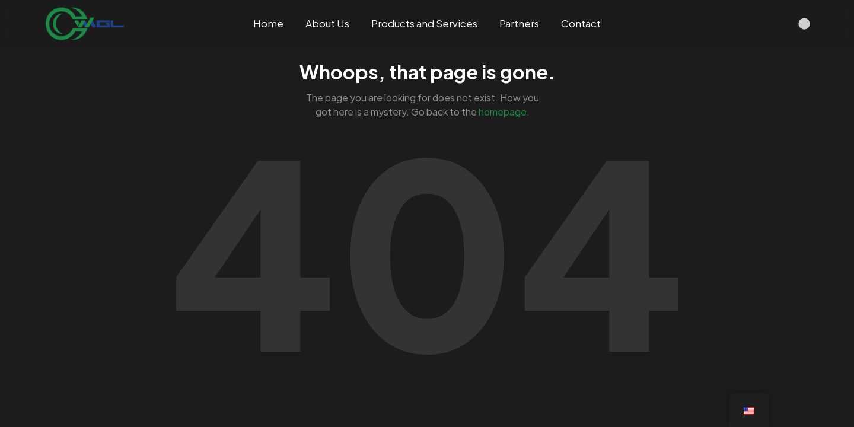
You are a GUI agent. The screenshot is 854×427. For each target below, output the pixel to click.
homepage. (504, 112)
